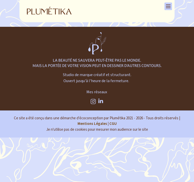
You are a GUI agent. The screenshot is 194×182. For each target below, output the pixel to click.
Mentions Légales (92, 123)
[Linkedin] (101, 101)
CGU (113, 123)
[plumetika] (97, 45)
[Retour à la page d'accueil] (49, 11)
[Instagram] (93, 101)
